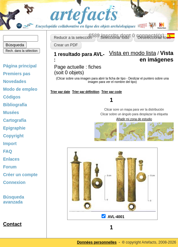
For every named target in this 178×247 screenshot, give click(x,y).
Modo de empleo (20, 89)
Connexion (14, 182)
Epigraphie (14, 128)
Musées (11, 112)
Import (10, 143)
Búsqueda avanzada (13, 199)
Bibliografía (15, 104)
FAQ (7, 151)
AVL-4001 (116, 217)
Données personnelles (97, 242)
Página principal (20, 65)
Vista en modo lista (132, 53)
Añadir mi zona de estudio (134, 119)
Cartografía (14, 120)
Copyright (13, 135)
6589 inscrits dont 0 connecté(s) (126, 35)
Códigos (11, 96)
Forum (10, 166)
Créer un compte (20, 174)
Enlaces (11, 159)
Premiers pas (16, 73)
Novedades (14, 81)
